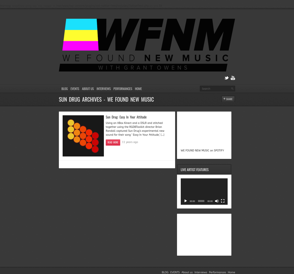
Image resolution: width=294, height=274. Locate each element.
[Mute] (217, 201)
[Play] (186, 201)
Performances (122, 88)
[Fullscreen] (223, 201)
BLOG (65, 88)
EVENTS (74, 88)
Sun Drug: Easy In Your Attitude (126, 116)
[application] (204, 191)
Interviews (104, 88)
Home (138, 88)
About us (88, 88)
